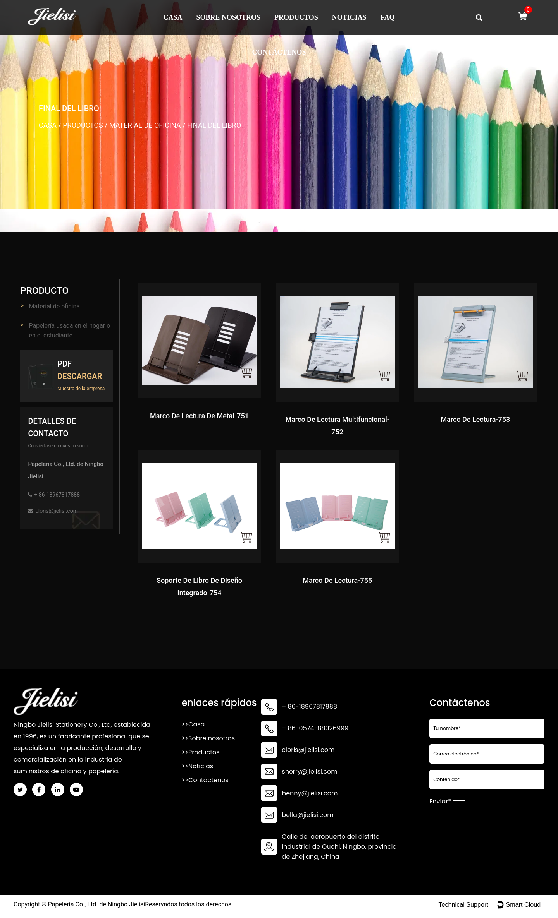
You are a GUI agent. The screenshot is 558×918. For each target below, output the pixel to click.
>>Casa (193, 724)
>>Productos (201, 752)
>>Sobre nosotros (208, 738)
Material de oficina (145, 125)
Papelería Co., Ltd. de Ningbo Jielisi (96, 904)
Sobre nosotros (228, 17)
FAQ (388, 17)
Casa (173, 17)
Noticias (349, 17)
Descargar (79, 376)
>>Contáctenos (205, 780)
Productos (296, 17)
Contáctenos (279, 52)
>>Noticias (197, 766)
